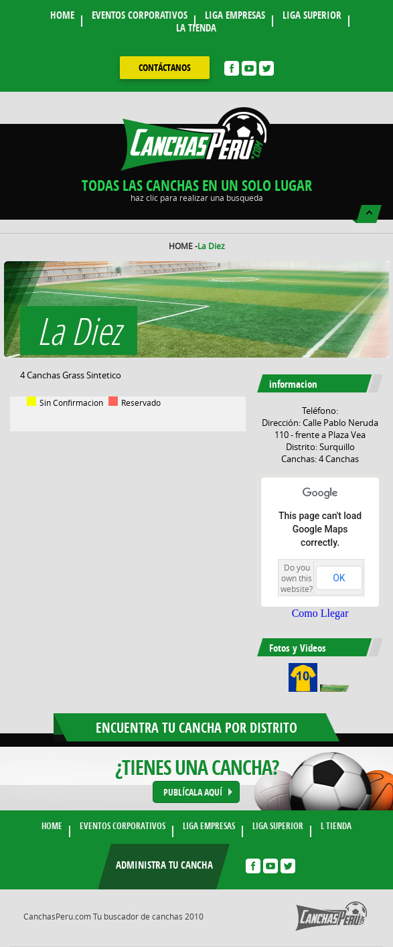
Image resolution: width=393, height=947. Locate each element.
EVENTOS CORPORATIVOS (139, 15)
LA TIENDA (196, 28)
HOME (62, 15)
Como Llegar (320, 613)
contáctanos (165, 67)
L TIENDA (336, 826)
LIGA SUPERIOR (312, 15)
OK (339, 578)
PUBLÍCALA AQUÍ (192, 792)
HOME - (183, 245)
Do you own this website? (297, 578)
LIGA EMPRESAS (235, 15)
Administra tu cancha (164, 865)
